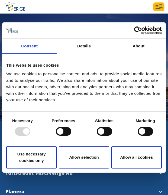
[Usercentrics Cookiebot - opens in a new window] (138, 30)
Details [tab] (84, 46)
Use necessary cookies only (31, 157)
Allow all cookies (136, 157)
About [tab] (138, 46)
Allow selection (84, 157)
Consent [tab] (29, 46)
